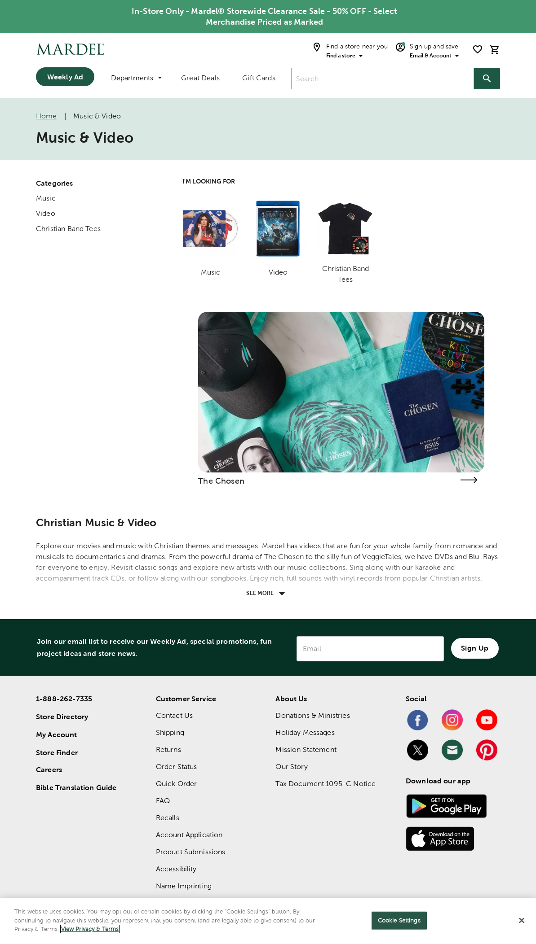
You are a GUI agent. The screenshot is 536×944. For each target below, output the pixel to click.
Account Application (189, 835)
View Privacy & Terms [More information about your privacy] (90, 929)
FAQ (163, 800)
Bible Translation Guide (76, 787)
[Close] (522, 921)
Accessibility (176, 869)
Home (46, 116)
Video (45, 213)
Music (46, 198)
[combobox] (382, 78)
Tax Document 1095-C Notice (325, 783)
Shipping (170, 732)
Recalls (167, 818)
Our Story (291, 766)
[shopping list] (477, 49)
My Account (56, 734)
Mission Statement (306, 749)
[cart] (494, 49)
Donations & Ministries (312, 715)
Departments (136, 78)
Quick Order (176, 783)
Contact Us (174, 715)
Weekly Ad (65, 77)
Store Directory (62, 716)
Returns (168, 749)
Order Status (176, 766)
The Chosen (221, 480)
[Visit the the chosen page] (469, 480)
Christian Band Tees (68, 228)
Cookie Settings (399, 920)
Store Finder (57, 752)
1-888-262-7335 (64, 699)
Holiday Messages (304, 732)
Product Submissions (191, 852)
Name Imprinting (184, 886)
